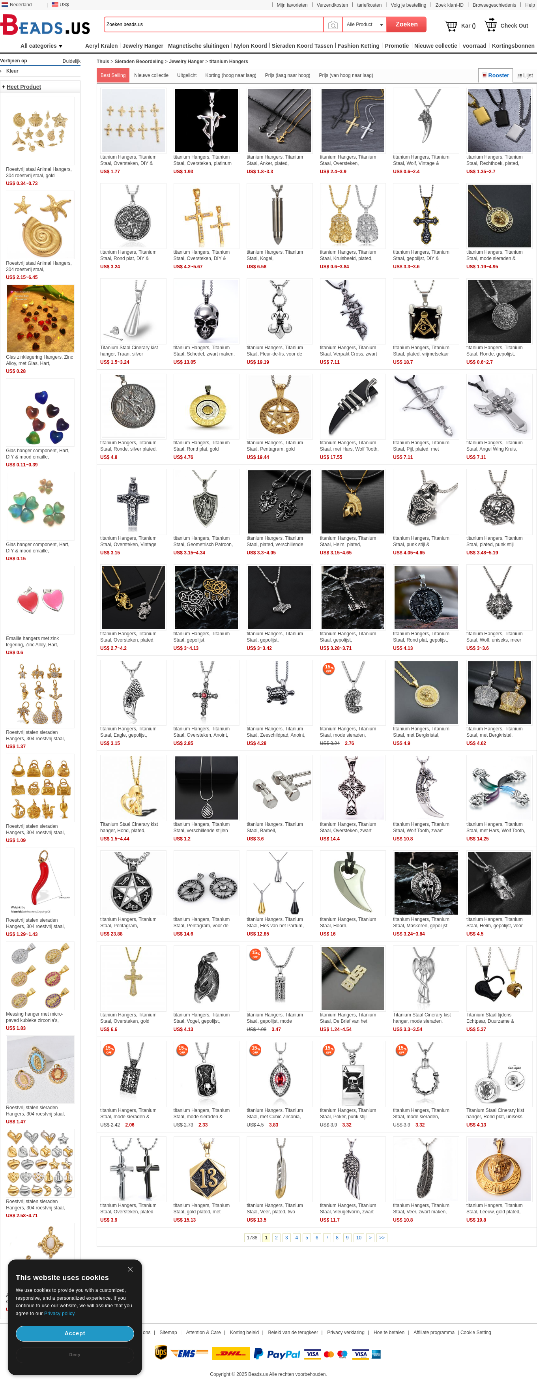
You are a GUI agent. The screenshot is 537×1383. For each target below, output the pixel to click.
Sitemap (168, 1332)
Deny (74, 1355)
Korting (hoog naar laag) (230, 75)
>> (382, 1238)
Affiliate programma (434, 1332)
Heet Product (24, 87)
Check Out (514, 25)
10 (358, 1238)
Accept (75, 1333)
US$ (60, 4)
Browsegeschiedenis (494, 5)
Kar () (468, 25)
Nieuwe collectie (151, 75)
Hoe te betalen (389, 1332)
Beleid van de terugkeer (293, 1332)
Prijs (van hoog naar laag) (346, 75)
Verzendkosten (332, 5)
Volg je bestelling (408, 5)
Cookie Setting (475, 1332)
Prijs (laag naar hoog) (288, 75)
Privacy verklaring (346, 1332)
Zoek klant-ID (450, 5)
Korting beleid (244, 1332)
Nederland (17, 4)
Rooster (495, 75)
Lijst (525, 75)
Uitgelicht (186, 75)
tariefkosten (369, 5)
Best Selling (113, 75)
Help (530, 5)
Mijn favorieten (292, 5)
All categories (41, 46)
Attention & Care (203, 1332)
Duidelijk (71, 61)
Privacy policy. (60, 1313)
